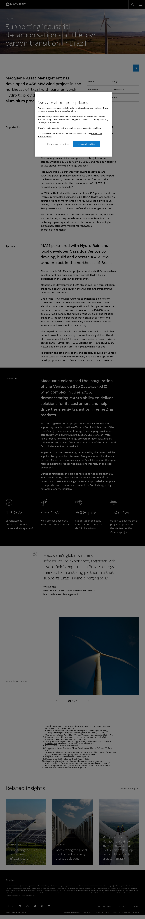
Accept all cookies (86, 144)
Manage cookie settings (58, 144)
